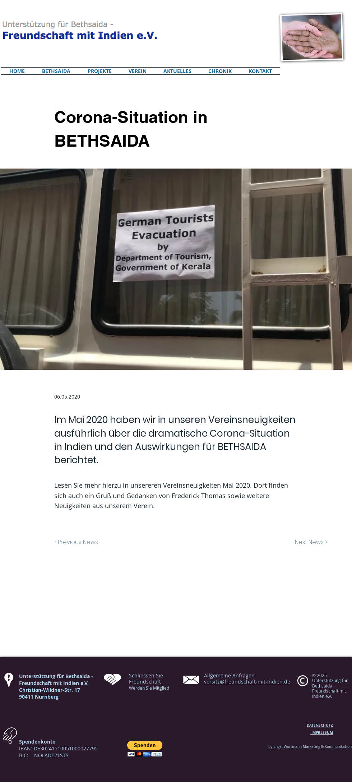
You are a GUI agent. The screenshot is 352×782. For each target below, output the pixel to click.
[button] (144, 748)
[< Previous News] (97, 542)
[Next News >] (295, 542)
